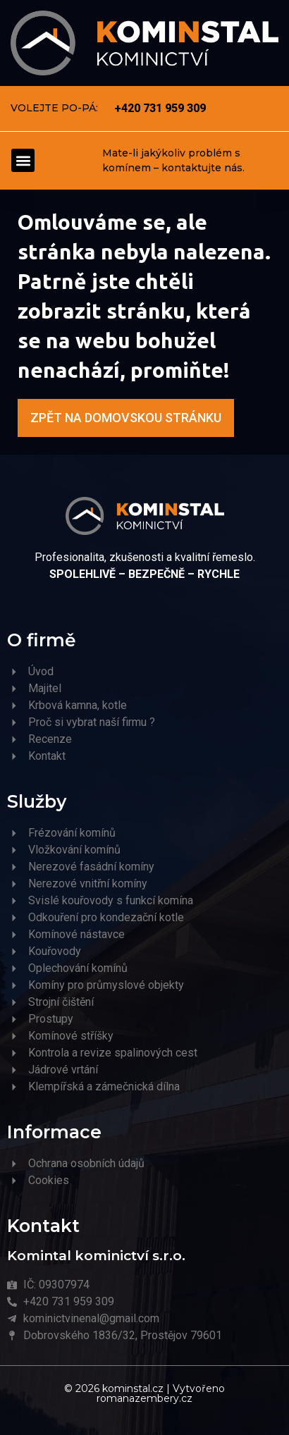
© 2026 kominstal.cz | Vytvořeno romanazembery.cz (144, 1393)
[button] (23, 160)
